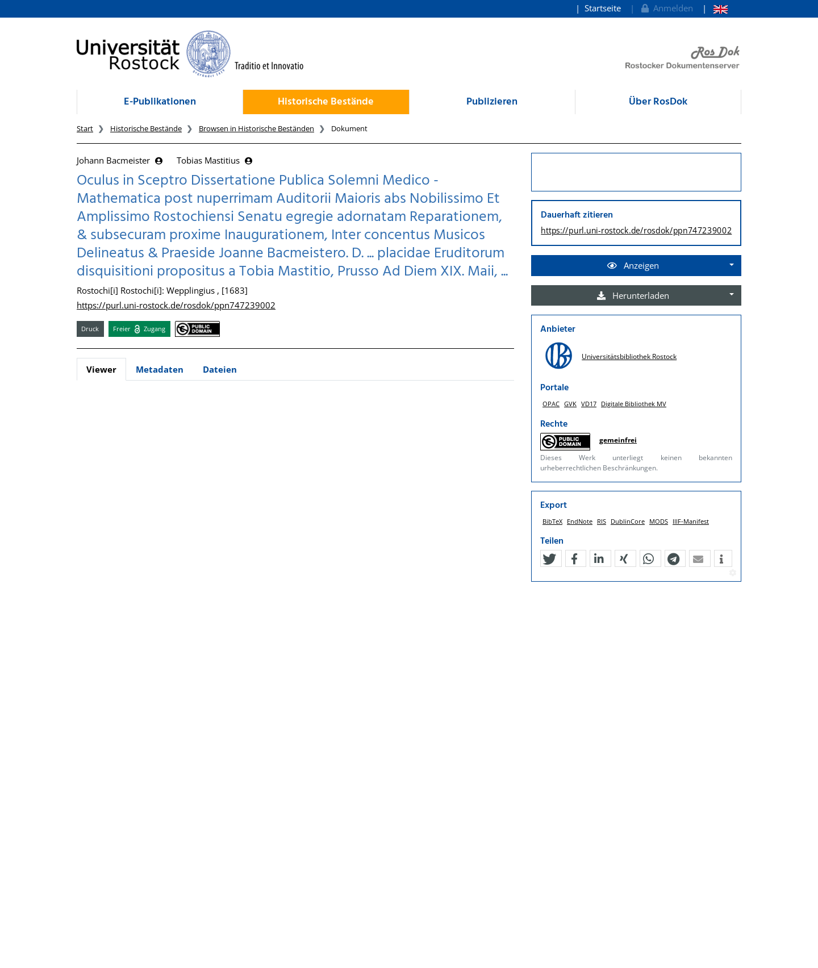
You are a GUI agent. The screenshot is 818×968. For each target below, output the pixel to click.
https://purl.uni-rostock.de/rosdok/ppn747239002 (176, 305)
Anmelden (666, 8)
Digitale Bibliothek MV (633, 403)
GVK (570, 403)
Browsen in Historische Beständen (256, 128)
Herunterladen (633, 295)
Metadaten (159, 369)
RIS (601, 521)
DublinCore (628, 521)
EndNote (579, 521)
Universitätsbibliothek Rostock (629, 356)
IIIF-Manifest (691, 521)
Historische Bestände (326, 102)
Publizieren (491, 102)
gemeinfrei (618, 440)
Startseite (603, 8)
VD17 (588, 403)
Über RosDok (658, 102)
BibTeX (552, 521)
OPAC (551, 403)
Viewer (101, 369)
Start (85, 128)
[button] (549, 559)
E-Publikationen (160, 102)
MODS (658, 521)
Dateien (220, 369)
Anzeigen (633, 265)
